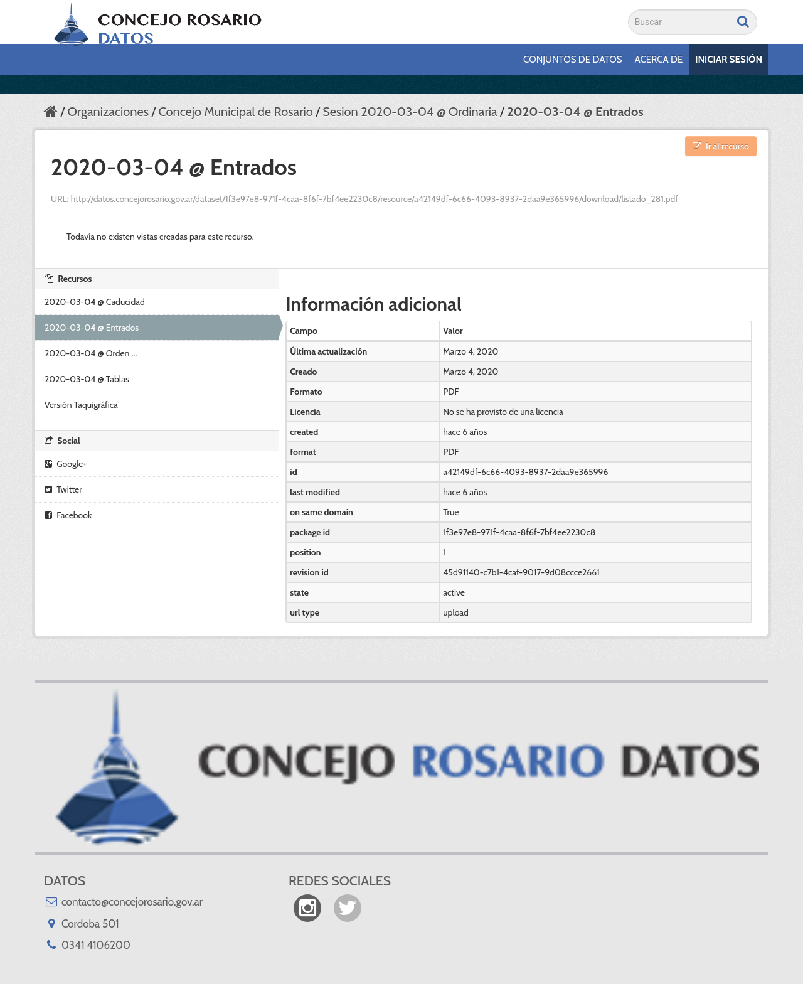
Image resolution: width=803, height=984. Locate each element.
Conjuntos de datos (572, 59)
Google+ (66, 463)
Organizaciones (107, 111)
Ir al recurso (721, 146)
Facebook (68, 515)
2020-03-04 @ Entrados (575, 111)
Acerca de (659, 59)
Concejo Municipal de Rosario (235, 111)
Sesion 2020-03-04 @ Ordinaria (409, 111)
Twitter (63, 489)
